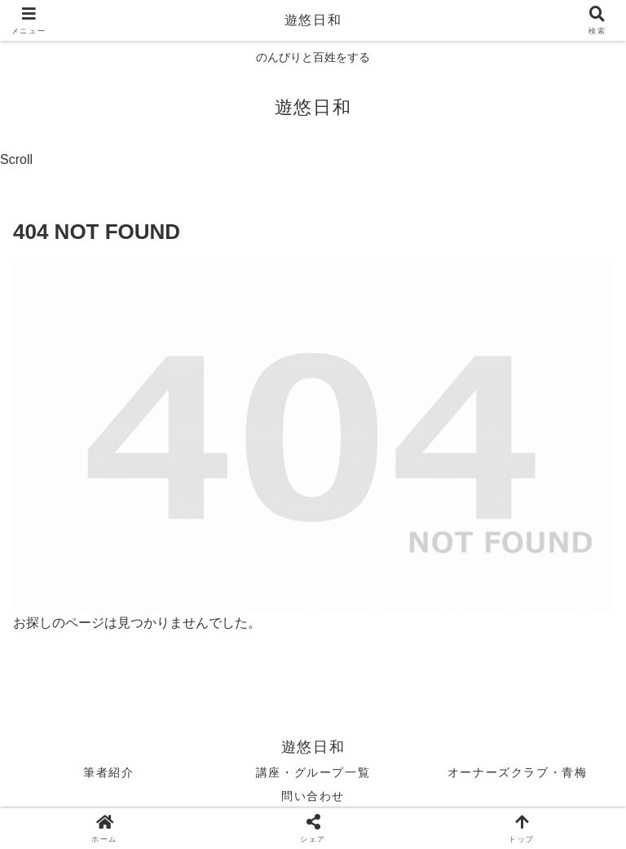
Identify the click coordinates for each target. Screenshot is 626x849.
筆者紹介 (108, 772)
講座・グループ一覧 (313, 772)
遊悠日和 (313, 20)
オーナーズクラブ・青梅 (517, 772)
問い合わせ (313, 796)
